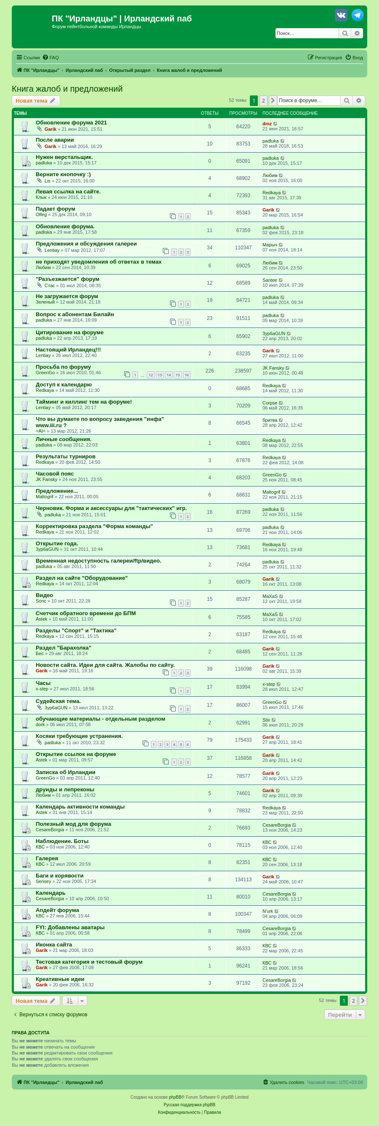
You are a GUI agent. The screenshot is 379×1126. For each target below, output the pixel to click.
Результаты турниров (65, 456)
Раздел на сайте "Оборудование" (82, 578)
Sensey (43, 881)
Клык (41, 197)
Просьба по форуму (63, 367)
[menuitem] (50, 58)
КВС (40, 846)
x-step (42, 688)
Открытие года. (57, 543)
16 (187, 375)
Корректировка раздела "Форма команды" (94, 526)
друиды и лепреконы (65, 789)
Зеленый (45, 301)
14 (169, 375)
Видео (44, 595)
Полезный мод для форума (73, 824)
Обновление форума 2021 (71, 122)
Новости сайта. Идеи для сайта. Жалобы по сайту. (105, 665)
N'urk (267, 911)
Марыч (269, 244)
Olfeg (41, 214)
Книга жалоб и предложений (67, 88)
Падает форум (55, 209)
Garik (50, 129)
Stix (266, 719)
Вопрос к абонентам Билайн (75, 314)
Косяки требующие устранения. (79, 736)
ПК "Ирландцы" (84, 18)
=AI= (40, 430)
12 (150, 375)
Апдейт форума (57, 910)
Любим (269, 175)
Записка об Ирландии (65, 772)
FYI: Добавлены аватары (70, 927)
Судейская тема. (58, 701)
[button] (273, 100)
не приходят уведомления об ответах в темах (99, 262)
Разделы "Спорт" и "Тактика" (76, 630)
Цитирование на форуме (69, 332)
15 (177, 375)
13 (160, 375)
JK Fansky (273, 367)
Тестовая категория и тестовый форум (89, 962)
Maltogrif (44, 496)
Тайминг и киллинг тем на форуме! (84, 402)
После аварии (55, 140)
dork (40, 724)
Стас (50, 285)
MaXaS (270, 596)
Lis (47, 180)
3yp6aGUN (273, 333)
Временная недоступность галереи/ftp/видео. (99, 561)
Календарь (51, 893)
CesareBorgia (50, 829)
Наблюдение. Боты (62, 841)
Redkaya (271, 192)
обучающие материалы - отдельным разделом (100, 719)
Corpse (269, 402)
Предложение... (57, 491)
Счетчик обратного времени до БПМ (86, 613)
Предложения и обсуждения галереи (86, 244)
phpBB (175, 1097)
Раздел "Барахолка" (63, 648)
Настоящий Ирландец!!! (68, 349)
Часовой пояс (55, 473)
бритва (269, 420)
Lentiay (52, 250)
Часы (43, 683)
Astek (42, 618)
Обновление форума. (65, 226)
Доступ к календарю (64, 384)
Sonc (41, 600)
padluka (270, 140)
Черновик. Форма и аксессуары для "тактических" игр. (111, 508)
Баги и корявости (60, 875)
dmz (267, 123)
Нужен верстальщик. (64, 157)
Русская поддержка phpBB (189, 1104)
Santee (269, 280)
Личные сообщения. (64, 439)
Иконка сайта (54, 944)
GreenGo (45, 372)
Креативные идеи (60, 979)
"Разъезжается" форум (67, 279)
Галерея (47, 858)
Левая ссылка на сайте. (68, 191)
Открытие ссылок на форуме (76, 754)
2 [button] (263, 100)
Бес (40, 653)
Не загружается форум (67, 296)
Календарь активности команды (80, 807)
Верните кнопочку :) (63, 174)
